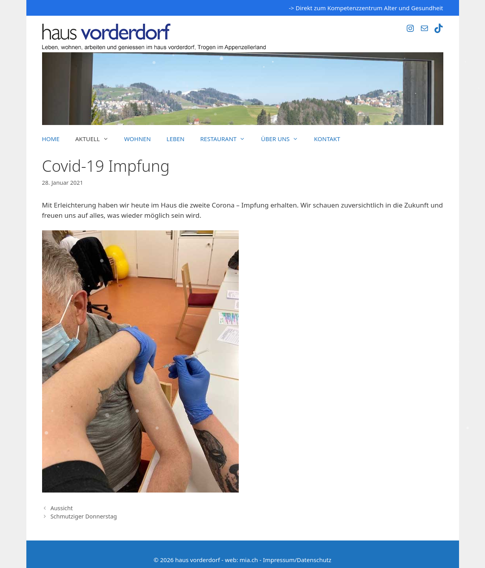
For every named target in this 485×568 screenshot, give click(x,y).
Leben (175, 139)
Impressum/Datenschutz (297, 560)
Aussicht (61, 508)
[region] (242, 88)
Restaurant (226, 139)
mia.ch (249, 560)
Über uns (283, 139)
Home (51, 139)
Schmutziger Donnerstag (83, 516)
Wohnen (137, 139)
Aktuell (95, 139)
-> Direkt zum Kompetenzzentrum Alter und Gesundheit (366, 8)
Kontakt (327, 139)
